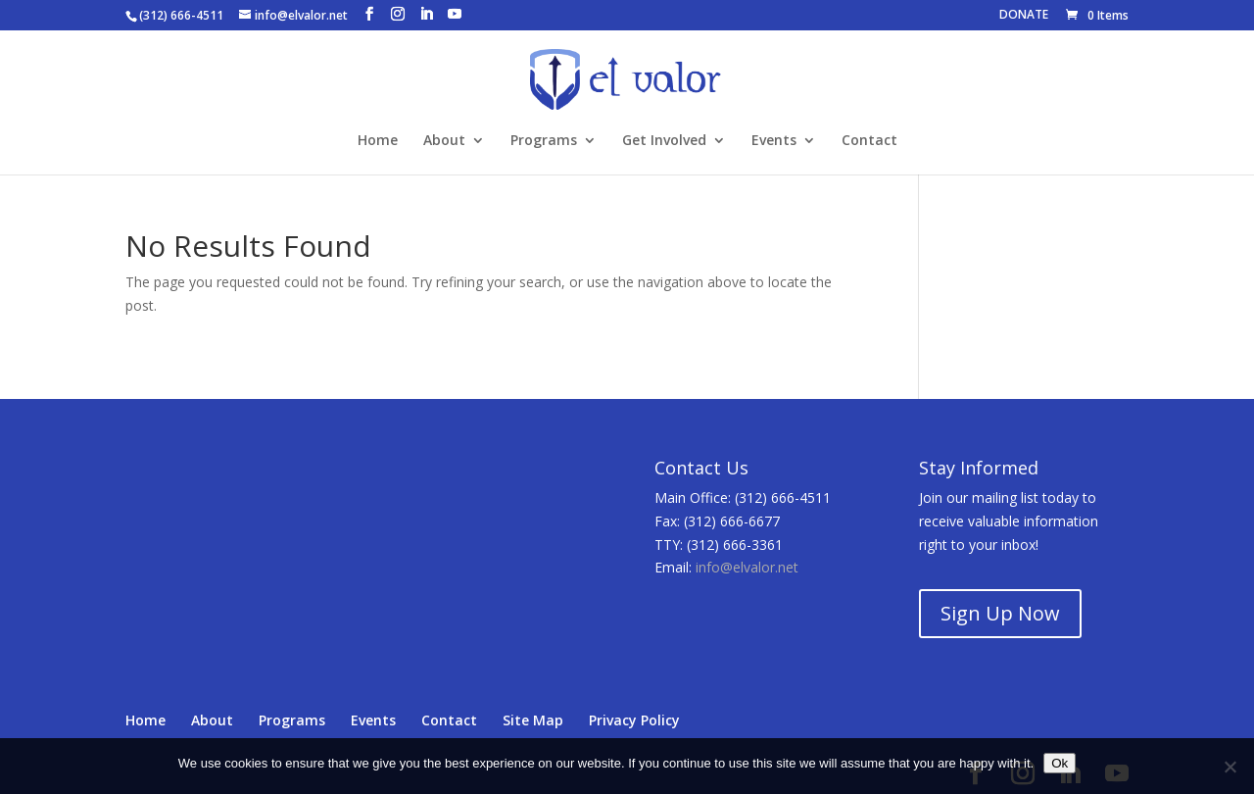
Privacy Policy (634, 720)
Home (378, 141)
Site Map (533, 720)
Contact (869, 141)
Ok (1059, 763)
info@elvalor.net (747, 567)
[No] (1229, 766)
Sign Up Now (1000, 613)
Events (773, 141)
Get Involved (664, 141)
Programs (543, 141)
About (444, 141)
